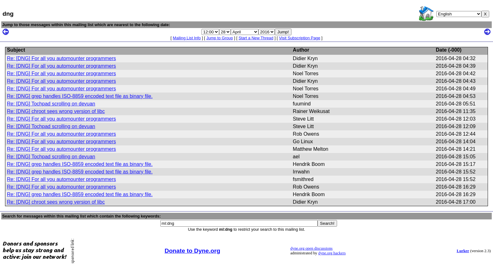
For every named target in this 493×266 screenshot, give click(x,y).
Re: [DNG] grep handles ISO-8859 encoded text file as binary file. (79, 96)
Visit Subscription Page (299, 38)
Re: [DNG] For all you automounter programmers (61, 58)
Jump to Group (219, 38)
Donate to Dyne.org (192, 250)
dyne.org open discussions (311, 248)
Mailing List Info (187, 38)
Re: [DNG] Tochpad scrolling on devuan (51, 103)
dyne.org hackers (332, 253)
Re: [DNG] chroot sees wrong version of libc (56, 111)
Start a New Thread (256, 38)
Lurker (463, 251)
